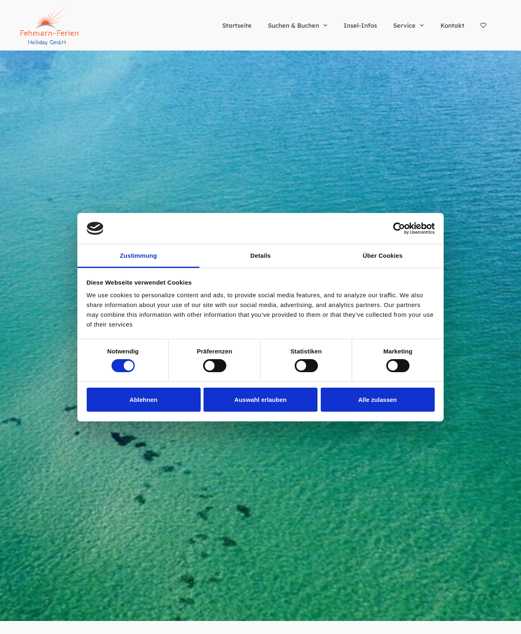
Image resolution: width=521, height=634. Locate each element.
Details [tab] (260, 255)
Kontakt (452, 25)
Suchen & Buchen (298, 25)
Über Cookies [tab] (383, 255)
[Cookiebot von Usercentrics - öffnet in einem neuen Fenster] (399, 228)
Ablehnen (143, 399)
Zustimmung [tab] (138, 255)
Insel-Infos (360, 25)
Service (408, 25)
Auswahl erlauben (260, 399)
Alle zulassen (377, 399)
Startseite (237, 25)
